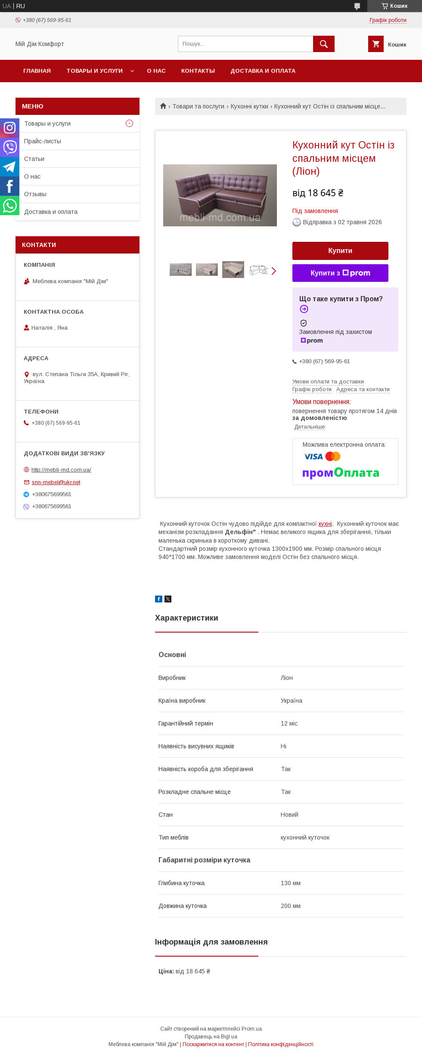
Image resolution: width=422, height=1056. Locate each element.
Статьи (34, 158)
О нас (156, 71)
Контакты (198, 71)
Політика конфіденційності (280, 1044)
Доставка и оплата (262, 71)
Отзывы (35, 194)
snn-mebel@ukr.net (56, 482)
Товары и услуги (94, 71)
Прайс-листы (42, 141)
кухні (325, 523)
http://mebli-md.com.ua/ (61, 469)
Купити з (340, 273)
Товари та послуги (198, 106)
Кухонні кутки (249, 106)
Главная (37, 71)
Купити (341, 250)
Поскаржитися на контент (213, 1044)
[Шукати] (324, 44)
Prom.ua (252, 1029)
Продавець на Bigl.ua (211, 1037)
